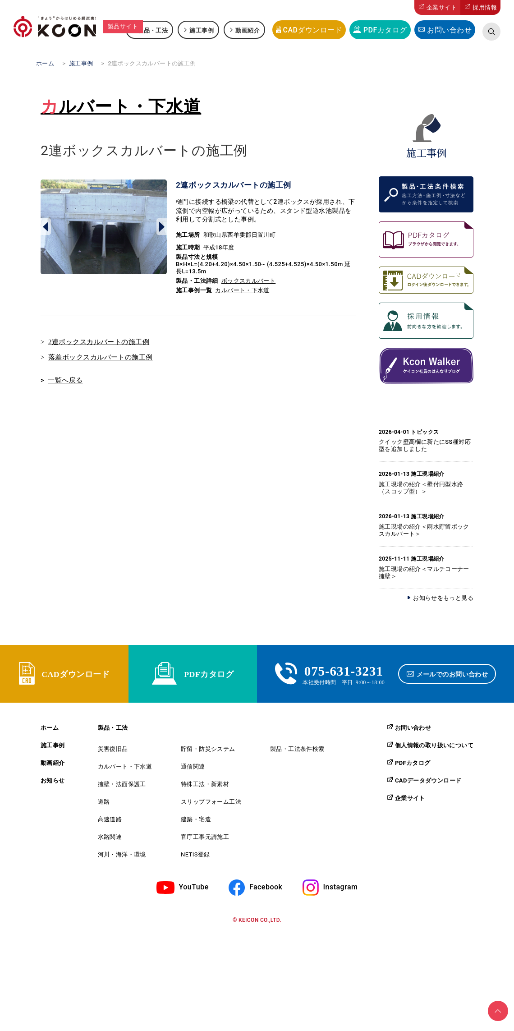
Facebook (265, 897)
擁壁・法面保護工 (122, 794)
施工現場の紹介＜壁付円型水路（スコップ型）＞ (421, 488)
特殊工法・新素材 (205, 794)
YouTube (194, 897)
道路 (104, 812)
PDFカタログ (385, 30)
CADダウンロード (312, 30)
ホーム (50, 738)
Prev (46, 227)
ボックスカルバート (248, 280)
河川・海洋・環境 (122, 864)
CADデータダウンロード (428, 790)
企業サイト (442, 7)
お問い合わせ (449, 30)
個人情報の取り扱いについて (434, 755)
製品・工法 (153, 30)
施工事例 (201, 30)
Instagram (340, 897)
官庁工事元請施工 (205, 847)
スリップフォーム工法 (211, 812)
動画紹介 (247, 30)
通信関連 (193, 776)
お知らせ (53, 790)
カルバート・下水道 (121, 106)
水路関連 (110, 847)
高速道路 (110, 829)
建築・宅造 (196, 829)
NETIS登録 (195, 864)
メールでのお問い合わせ (455, 679)
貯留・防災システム (208, 759)
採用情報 (485, 7)
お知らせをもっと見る (443, 597)
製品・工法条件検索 (297, 759)
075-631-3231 (343, 674)
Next (161, 227)
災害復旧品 (113, 759)
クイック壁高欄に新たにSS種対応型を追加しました (425, 445)
